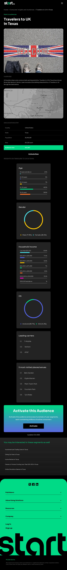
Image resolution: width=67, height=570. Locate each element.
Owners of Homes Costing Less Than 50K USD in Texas (21, 464)
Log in (8, 524)
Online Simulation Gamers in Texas (15, 469)
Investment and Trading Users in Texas (16, 449)
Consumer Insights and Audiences (22, 10)
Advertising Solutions (14, 500)
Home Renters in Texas (12, 459)
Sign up (9, 528)
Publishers (10, 492)
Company (9, 516)
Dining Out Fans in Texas (12, 454)
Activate (33, 426)
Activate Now (33, 154)
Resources (10, 508)
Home (6, 10)
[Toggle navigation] (61, 3)
